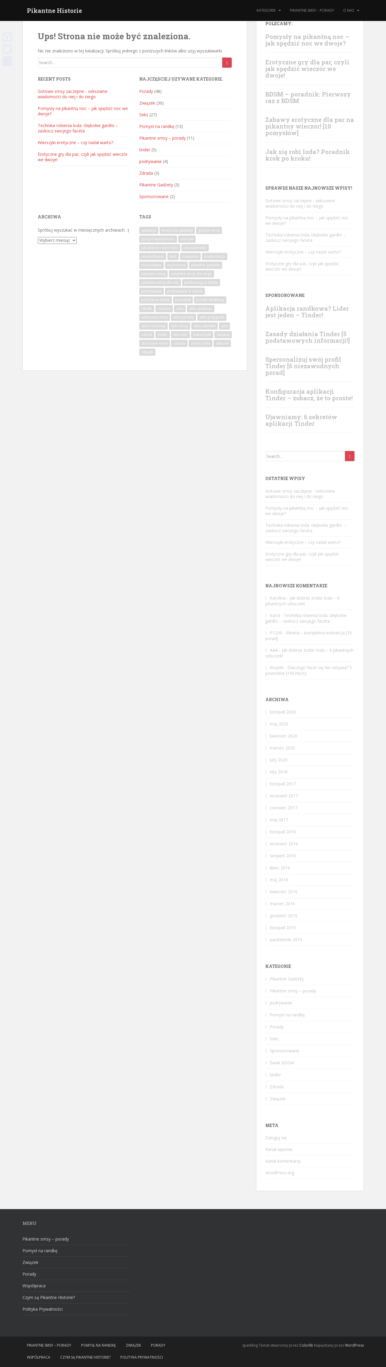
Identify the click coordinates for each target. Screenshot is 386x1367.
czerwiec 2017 (283, 808)
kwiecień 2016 (283, 891)
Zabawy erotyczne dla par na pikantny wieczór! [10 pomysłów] (309, 126)
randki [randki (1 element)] (146, 308)
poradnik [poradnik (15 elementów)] (183, 299)
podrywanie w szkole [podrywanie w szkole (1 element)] (185, 291)
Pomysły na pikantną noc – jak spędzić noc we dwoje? (83, 111)
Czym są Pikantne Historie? (48, 1297)
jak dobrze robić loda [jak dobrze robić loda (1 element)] (159, 247)
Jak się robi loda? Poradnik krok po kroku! (307, 155)
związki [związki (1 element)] (147, 351)
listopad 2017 (283, 784)
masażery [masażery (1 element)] (190, 256)
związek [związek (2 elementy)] (222, 343)
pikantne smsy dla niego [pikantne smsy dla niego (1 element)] (191, 273)
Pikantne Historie (54, 10)
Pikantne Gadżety (156, 185)
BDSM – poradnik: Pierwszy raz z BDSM (308, 97)
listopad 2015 (283, 927)
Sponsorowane (154, 196)
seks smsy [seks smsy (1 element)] (179, 325)
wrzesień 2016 (284, 844)
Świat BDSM (282, 1063)
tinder (144, 150)
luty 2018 (278, 772)
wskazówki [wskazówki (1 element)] (202, 334)
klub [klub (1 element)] (173, 256)
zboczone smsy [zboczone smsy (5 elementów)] (154, 343)
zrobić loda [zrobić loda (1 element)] (200, 343)
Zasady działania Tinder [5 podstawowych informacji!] (307, 337)
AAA (274, 650)
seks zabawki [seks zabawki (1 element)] (204, 325)
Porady (146, 91)
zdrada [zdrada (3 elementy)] (179, 343)
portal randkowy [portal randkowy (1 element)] (210, 299)
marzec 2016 (282, 903)
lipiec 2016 (280, 867)
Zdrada (146, 173)
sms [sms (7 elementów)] (224, 325)
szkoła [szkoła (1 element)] (146, 334)
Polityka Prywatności (42, 1309)
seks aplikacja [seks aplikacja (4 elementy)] (200, 308)
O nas (348, 10)
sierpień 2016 (283, 855)
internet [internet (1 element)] (186, 239)
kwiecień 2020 (283, 736)
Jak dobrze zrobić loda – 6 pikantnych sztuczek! (302, 600)
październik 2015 (286, 939)
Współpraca (34, 1285)
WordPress (354, 1345)
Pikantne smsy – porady (312, 10)
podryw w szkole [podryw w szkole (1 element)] (155, 299)
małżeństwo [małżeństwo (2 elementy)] (151, 265)
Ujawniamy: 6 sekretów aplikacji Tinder (301, 420)
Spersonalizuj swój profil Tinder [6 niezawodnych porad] (303, 365)
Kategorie (266, 10)
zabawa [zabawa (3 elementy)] (223, 334)
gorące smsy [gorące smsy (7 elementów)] (209, 230)
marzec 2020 (282, 748)
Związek (147, 103)
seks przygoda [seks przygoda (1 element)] (211, 317)
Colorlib (306, 1345)
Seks (143, 114)
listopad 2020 (283, 712)
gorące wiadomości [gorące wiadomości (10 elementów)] (158, 239)
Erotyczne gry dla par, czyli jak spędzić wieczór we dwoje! (83, 156)
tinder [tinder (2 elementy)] (163, 334)
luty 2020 (278, 760)
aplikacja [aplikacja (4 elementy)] (148, 230)
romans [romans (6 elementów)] (164, 308)
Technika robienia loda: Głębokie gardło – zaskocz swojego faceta (78, 128)
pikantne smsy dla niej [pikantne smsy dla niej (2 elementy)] (160, 282)
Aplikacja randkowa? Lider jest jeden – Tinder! (307, 311)
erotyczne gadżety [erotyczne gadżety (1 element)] (177, 230)
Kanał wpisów (278, 1149)
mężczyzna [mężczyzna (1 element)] (176, 265)
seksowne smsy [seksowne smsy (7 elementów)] (154, 317)
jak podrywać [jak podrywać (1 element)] (152, 256)
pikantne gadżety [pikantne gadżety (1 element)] (205, 265)
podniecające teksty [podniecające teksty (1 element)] (201, 282)
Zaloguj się (276, 1137)
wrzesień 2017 (284, 796)
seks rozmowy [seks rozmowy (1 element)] (153, 325)
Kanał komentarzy (283, 1161)
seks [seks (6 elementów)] (180, 308)
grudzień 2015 (283, 915)
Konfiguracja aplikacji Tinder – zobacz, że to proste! (309, 394)
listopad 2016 (283, 832)
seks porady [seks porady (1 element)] (183, 317)
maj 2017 (279, 820)
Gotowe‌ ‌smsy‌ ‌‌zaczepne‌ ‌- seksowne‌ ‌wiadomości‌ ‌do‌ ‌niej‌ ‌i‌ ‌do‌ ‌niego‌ (73, 93)
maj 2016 (279, 879)
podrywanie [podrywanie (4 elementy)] (151, 291)
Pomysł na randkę (156, 126)
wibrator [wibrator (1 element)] (180, 334)
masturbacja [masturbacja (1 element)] (214, 256)
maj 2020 (279, 724)
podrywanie (150, 161)
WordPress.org (279, 1173)
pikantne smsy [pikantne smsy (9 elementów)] (153, 273)
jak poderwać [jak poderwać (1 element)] (195, 247)
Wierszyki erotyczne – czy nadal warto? (75, 142)
